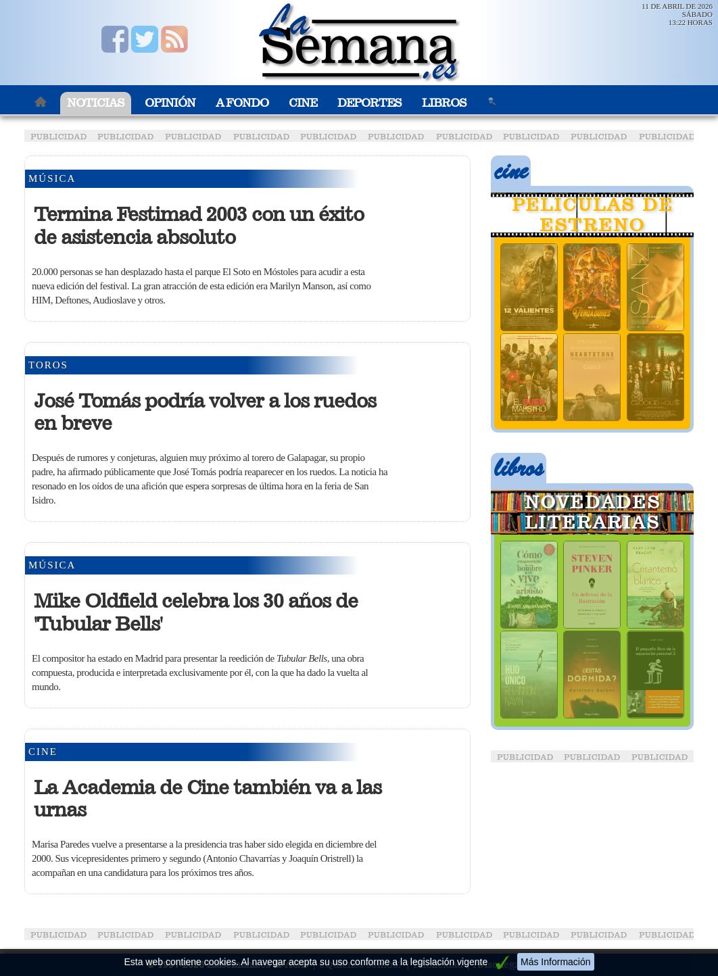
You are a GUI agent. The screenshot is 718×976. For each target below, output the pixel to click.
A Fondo (242, 103)
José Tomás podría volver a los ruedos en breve (205, 412)
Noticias (95, 103)
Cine (303, 103)
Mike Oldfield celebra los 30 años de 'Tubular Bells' (196, 612)
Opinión (170, 103)
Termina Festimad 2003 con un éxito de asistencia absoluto (199, 226)
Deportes (369, 103)
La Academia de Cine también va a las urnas (207, 799)
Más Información (555, 961)
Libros (444, 103)
